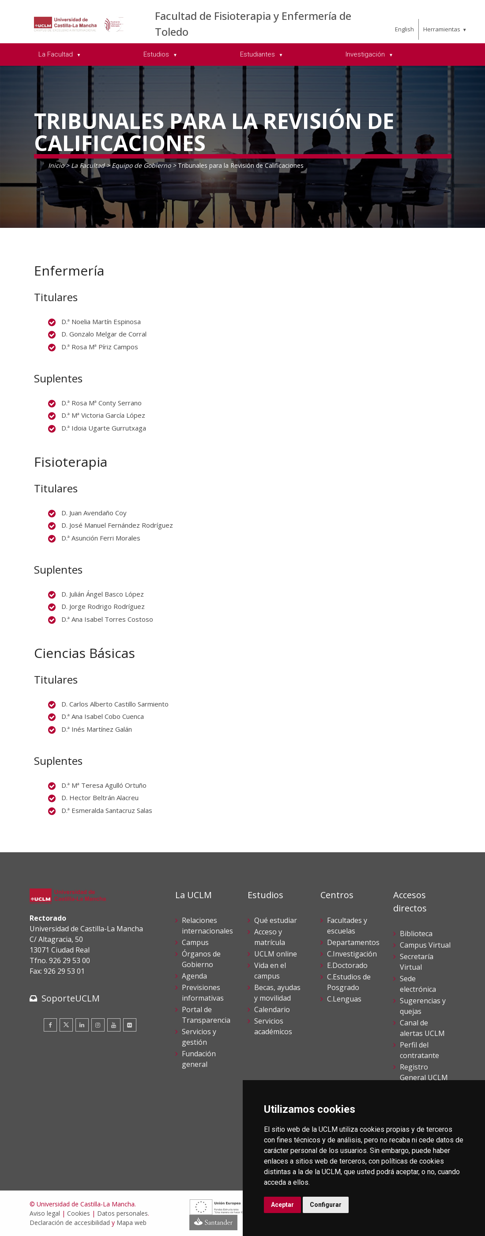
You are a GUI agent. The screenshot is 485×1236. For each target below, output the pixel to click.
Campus (195, 942)
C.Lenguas (344, 999)
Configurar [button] (326, 1204)
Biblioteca (416, 933)
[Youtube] (113, 1025)
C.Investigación (352, 954)
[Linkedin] (82, 1025)
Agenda (194, 976)
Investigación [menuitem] (366, 54)
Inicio (56, 165)
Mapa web (132, 1222)
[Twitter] (66, 1025)
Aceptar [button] (282, 1204)
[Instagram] (98, 1025)
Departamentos (353, 942)
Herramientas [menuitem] (441, 29)
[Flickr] (129, 1025)
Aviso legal (45, 1213)
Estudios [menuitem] (157, 54)
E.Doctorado (347, 965)
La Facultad (88, 165)
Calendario (272, 1009)
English (404, 29)
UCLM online (275, 954)
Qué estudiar (275, 920)
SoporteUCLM (70, 998)
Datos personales (122, 1213)
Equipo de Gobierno (141, 165)
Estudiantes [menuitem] (258, 54)
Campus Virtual (425, 945)
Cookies (78, 1213)
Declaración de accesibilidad (70, 1222)
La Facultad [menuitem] (56, 54)
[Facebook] (50, 1025)
